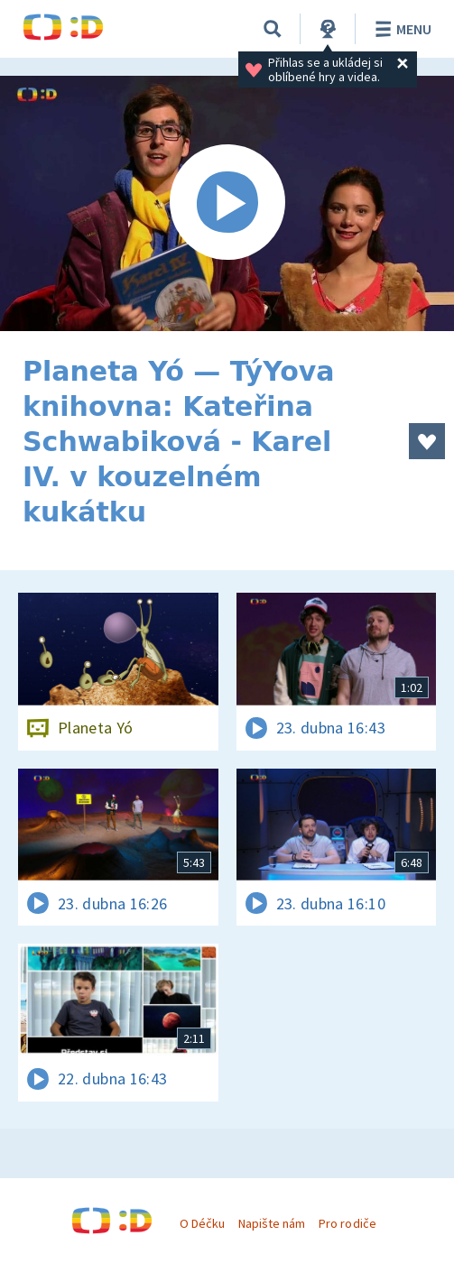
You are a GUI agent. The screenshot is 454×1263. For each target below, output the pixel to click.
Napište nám (271, 1223)
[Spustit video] (227, 203)
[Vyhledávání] (273, 29)
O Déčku (202, 1223)
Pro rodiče (347, 1223)
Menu (400, 28)
